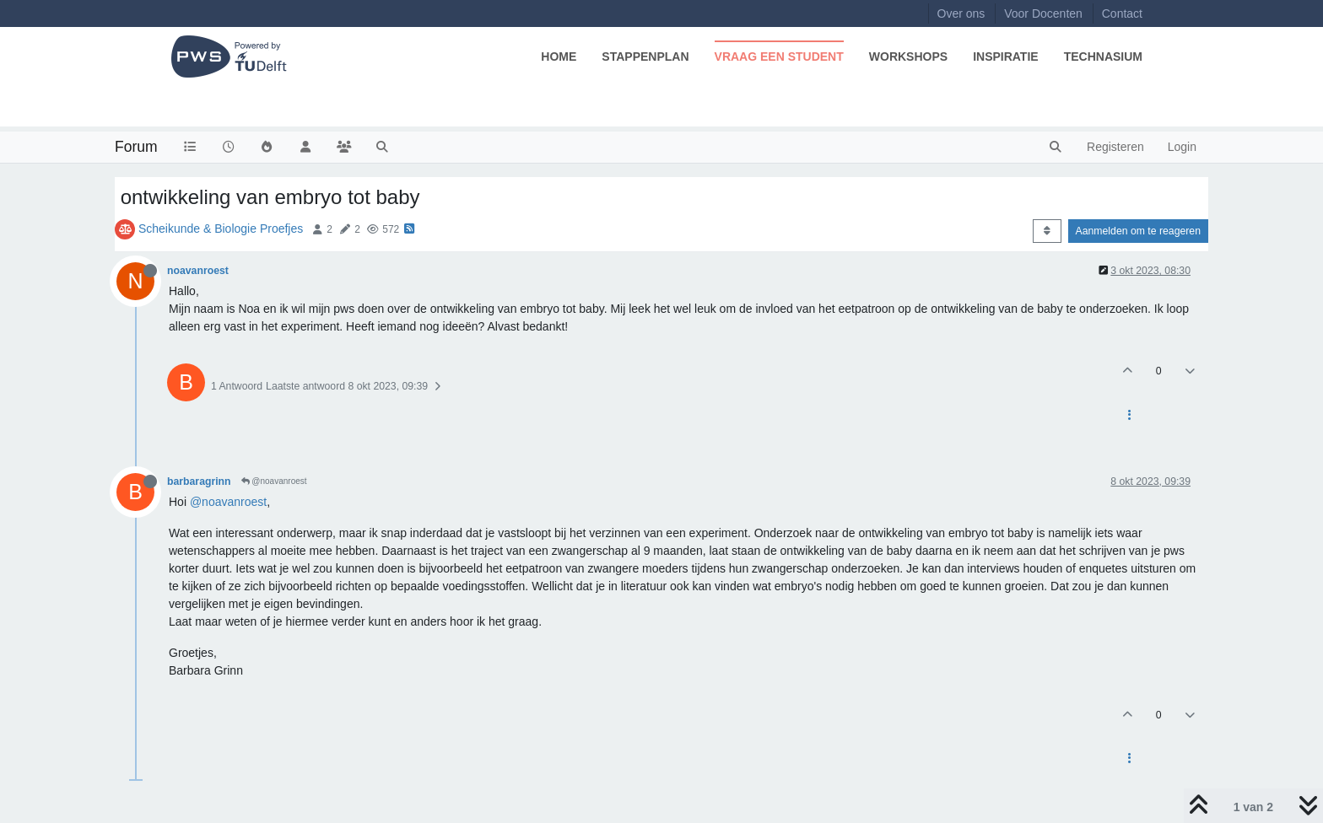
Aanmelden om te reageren (1138, 231)
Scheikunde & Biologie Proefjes (220, 228)
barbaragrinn (199, 481)
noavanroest (198, 271)
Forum (136, 146)
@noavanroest (274, 481)
